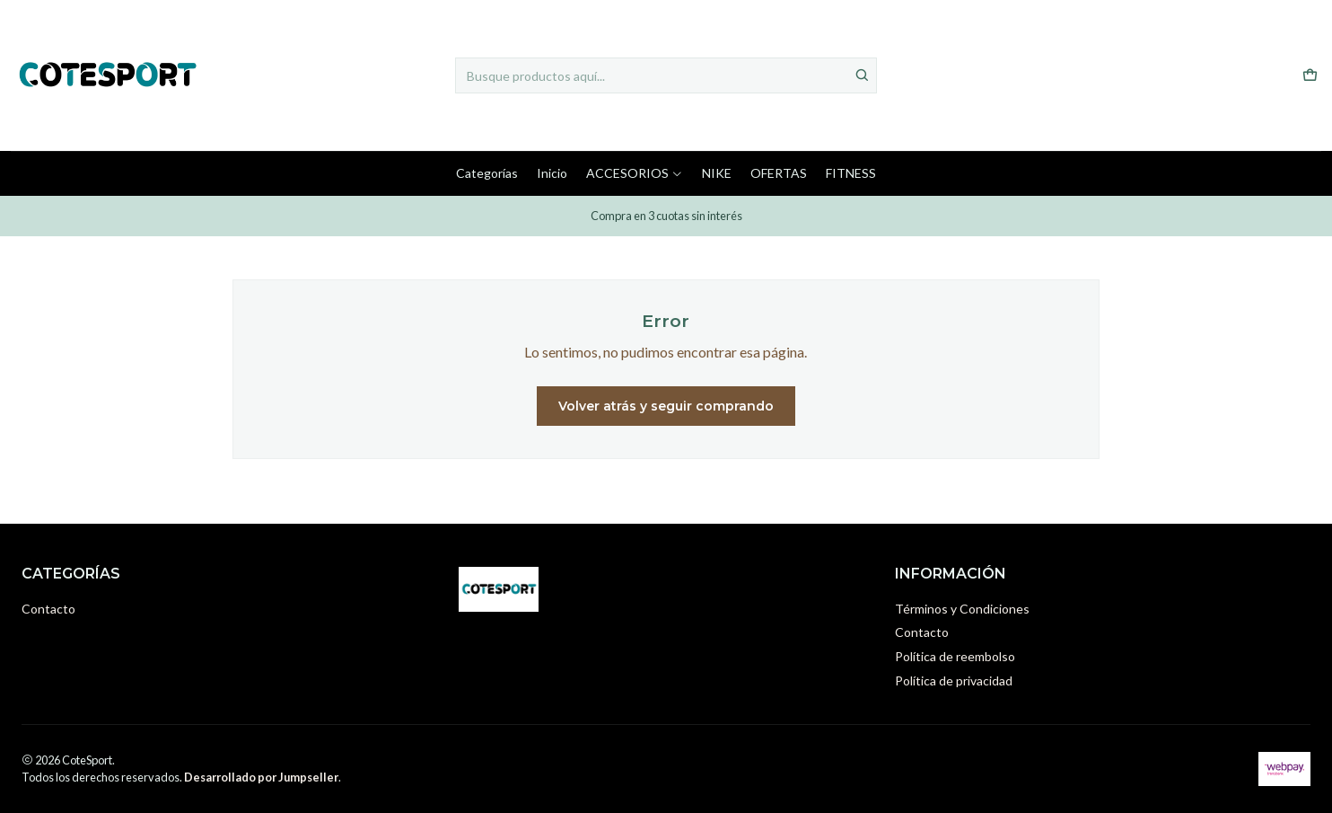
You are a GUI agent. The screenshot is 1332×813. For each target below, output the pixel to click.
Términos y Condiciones (962, 608)
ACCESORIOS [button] (634, 173)
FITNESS (851, 173)
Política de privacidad (953, 680)
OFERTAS (778, 173)
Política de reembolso (955, 656)
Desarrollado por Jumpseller (261, 777)
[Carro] (1310, 76)
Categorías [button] (487, 173)
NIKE (717, 173)
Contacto (48, 608)
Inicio (552, 173)
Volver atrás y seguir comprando (666, 406)
